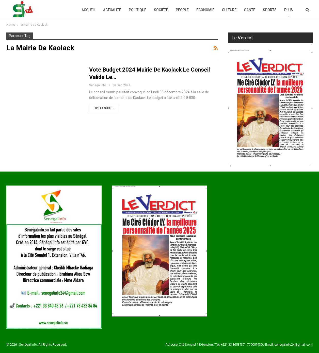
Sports (270, 10)
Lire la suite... (104, 108)
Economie (205, 10)
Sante (249, 10)
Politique (137, 10)
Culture (229, 10)
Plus (288, 10)
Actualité (112, 10)
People (182, 10)
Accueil (88, 10)
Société (161, 10)
